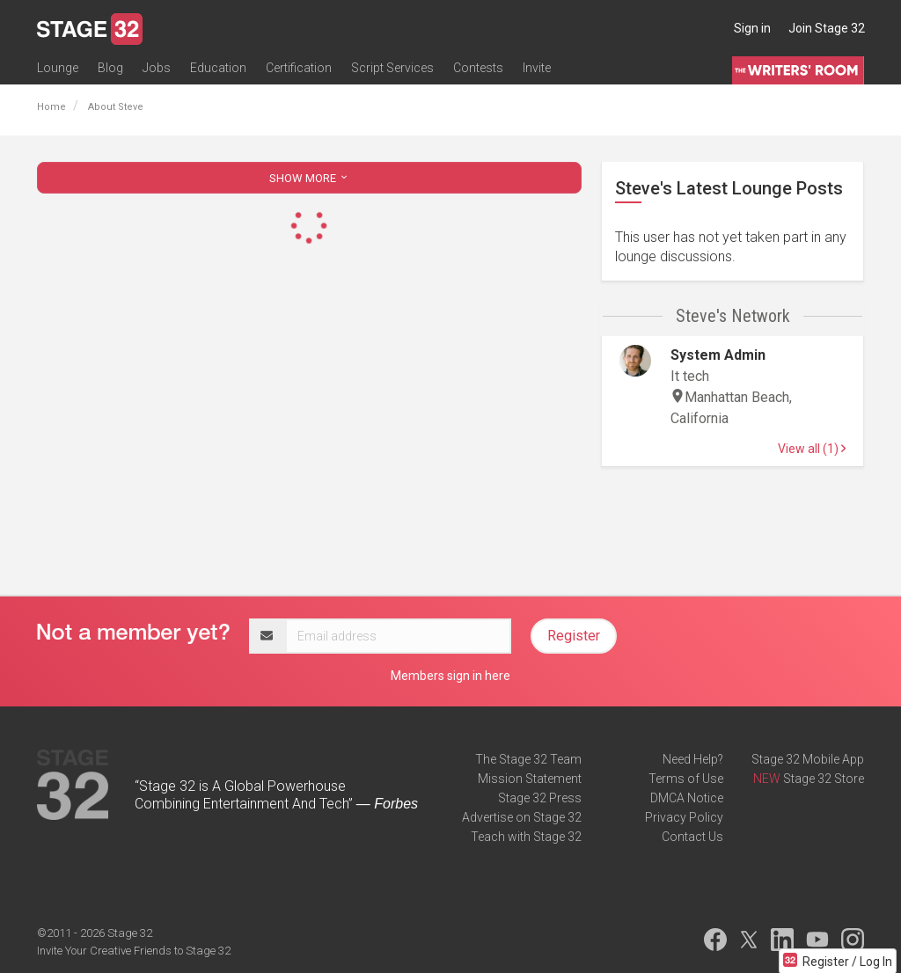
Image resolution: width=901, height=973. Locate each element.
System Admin (717, 355)
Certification (299, 68)
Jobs (157, 68)
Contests (478, 68)
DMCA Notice (686, 798)
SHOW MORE (309, 178)
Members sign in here (450, 676)
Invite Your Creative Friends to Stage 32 (134, 950)
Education (218, 68)
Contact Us (692, 837)
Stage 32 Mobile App (807, 759)
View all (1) (812, 449)
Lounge (57, 68)
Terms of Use (685, 779)
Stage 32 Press (540, 798)
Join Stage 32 (826, 28)
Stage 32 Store (823, 779)
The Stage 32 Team (528, 759)
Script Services (392, 68)
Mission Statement (530, 779)
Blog (110, 68)
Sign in (752, 28)
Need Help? (693, 759)
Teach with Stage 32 (526, 837)
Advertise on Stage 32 (522, 817)
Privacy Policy (684, 817)
